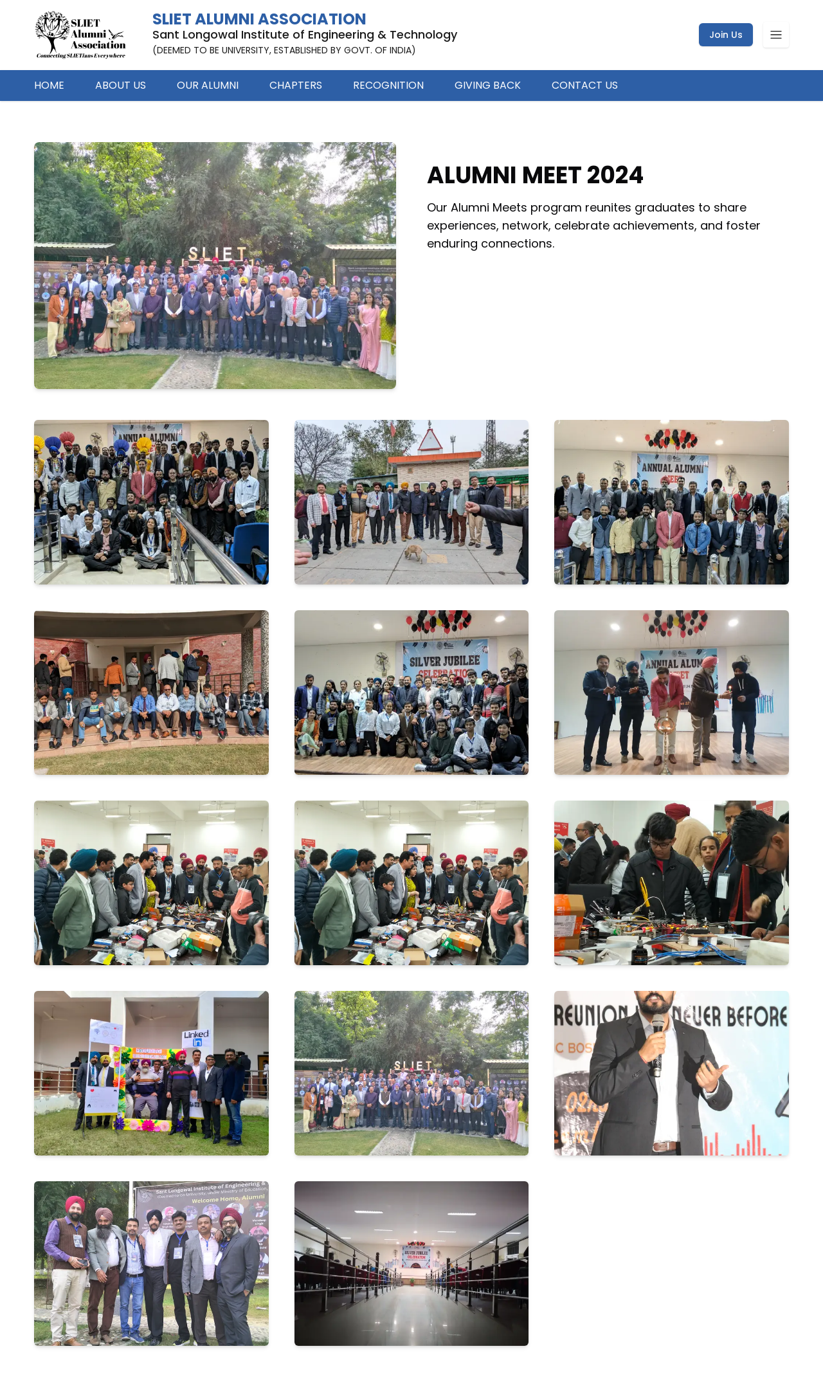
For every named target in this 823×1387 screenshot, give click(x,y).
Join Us (726, 34)
